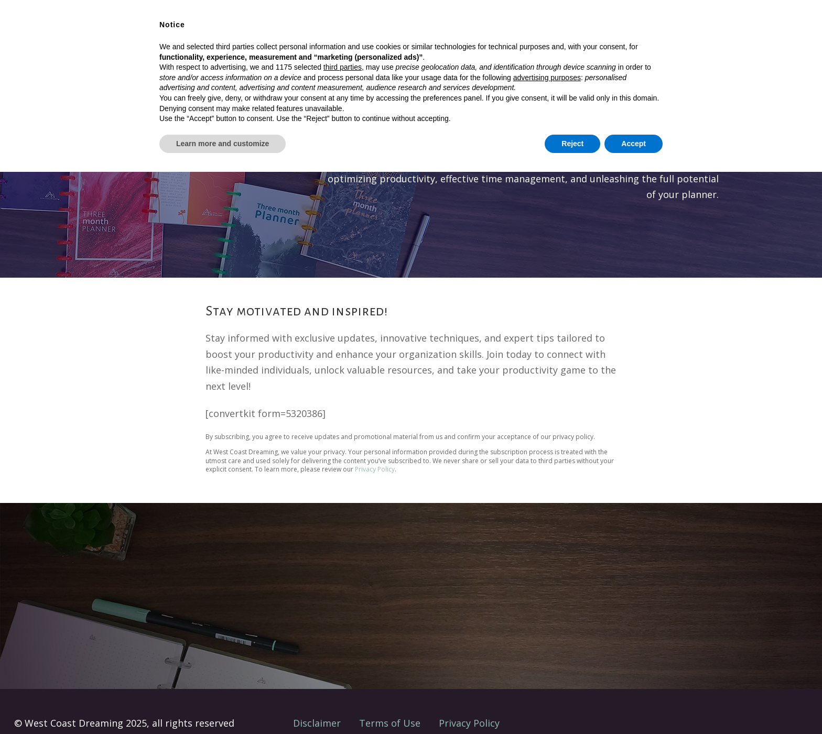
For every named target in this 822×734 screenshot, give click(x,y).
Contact (533, 35)
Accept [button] (633, 705)
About (490, 35)
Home (289, 35)
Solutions (335, 35)
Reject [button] (572, 705)
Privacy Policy (375, 469)
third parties (342, 629)
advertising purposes (547, 639)
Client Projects (433, 35)
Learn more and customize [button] (222, 705)
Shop (378, 35)
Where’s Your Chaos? (616, 34)
